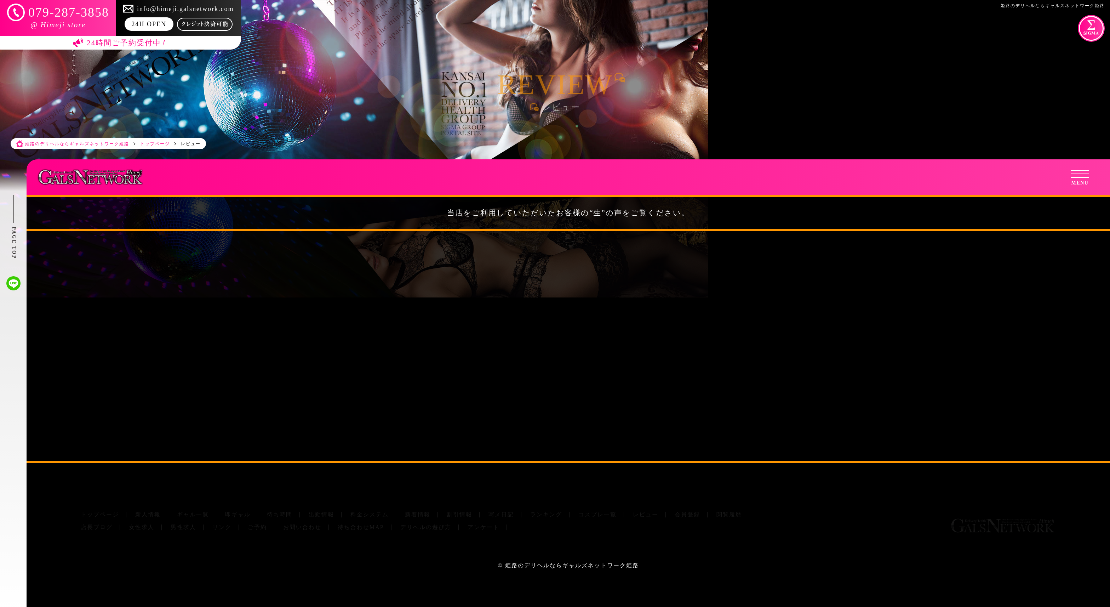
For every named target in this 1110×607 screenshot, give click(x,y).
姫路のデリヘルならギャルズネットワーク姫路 (572, 565)
